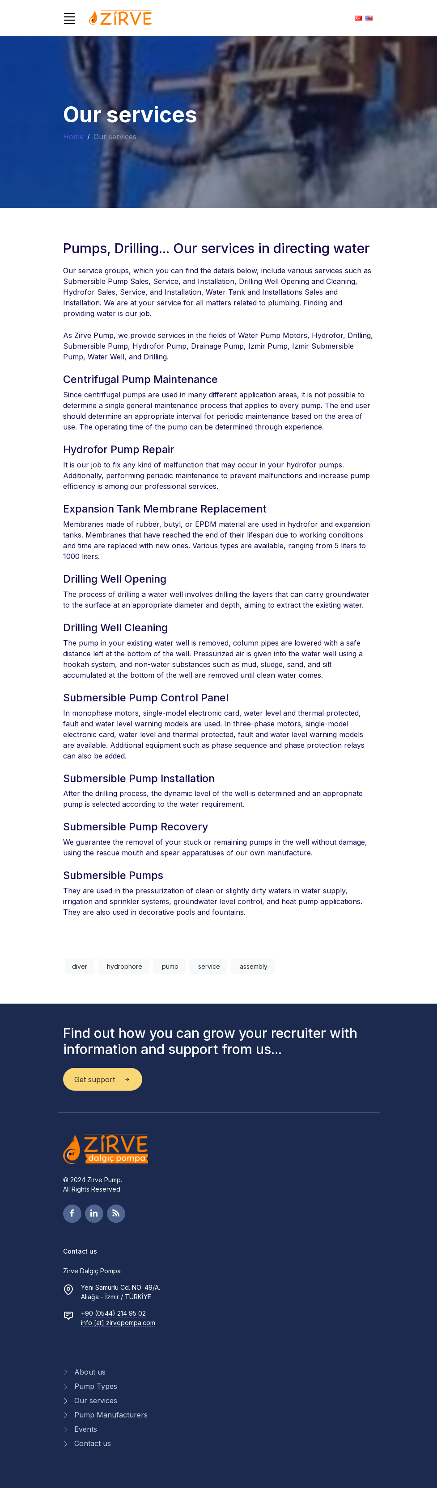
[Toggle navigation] (69, 18)
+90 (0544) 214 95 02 (113, 1313)
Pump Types (95, 1386)
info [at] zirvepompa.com (118, 1322)
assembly (252, 966)
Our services (95, 1400)
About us (90, 1371)
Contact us (92, 1443)
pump (169, 966)
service (208, 966)
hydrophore (123, 966)
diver (79, 966)
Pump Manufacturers (111, 1414)
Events (85, 1429)
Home (73, 136)
